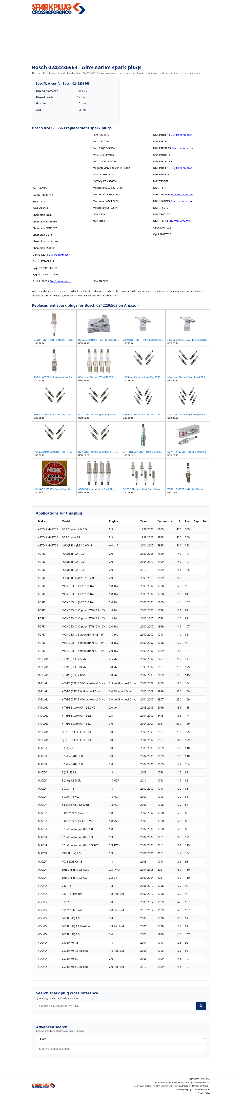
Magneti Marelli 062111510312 (111, 167)
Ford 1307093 (101, 141)
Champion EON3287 (45, 228)
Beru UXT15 (40, 188)
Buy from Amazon (59, 254)
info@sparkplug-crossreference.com (193, 1089)
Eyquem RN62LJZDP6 (45, 274)
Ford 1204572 (101, 134)
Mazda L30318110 (103, 174)
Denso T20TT (40, 254)
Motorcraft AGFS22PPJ (106, 194)
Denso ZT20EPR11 (43, 261)
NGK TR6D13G (161, 214)
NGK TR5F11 (160, 187)
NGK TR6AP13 (161, 201)
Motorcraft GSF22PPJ (105, 207)
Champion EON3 (42, 214)
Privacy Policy (204, 1093)
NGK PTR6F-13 (161, 167)
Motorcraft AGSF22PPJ (106, 201)
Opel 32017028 (162, 227)
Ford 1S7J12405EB (103, 154)
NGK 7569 (99, 214)
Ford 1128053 (41, 281)
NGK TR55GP (160, 181)
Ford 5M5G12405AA (104, 161)
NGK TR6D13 (160, 207)
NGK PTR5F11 (161, 141)
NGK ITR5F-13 (101, 220)
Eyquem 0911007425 (45, 268)
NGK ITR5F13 (100, 281)
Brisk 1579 (39, 201)
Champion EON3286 (45, 221)
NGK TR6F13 (160, 220)
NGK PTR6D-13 (162, 148)
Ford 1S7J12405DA (104, 148)
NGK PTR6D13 (161, 154)
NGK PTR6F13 (161, 174)
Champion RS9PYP (44, 248)
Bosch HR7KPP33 (43, 195)
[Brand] (121, 1039)
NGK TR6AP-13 (162, 194)
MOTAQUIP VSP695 (104, 181)
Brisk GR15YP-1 (42, 208)
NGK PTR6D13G (162, 161)
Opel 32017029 (162, 234)
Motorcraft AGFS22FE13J (107, 187)
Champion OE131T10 (45, 241)
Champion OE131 (43, 234)
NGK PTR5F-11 (161, 134)
